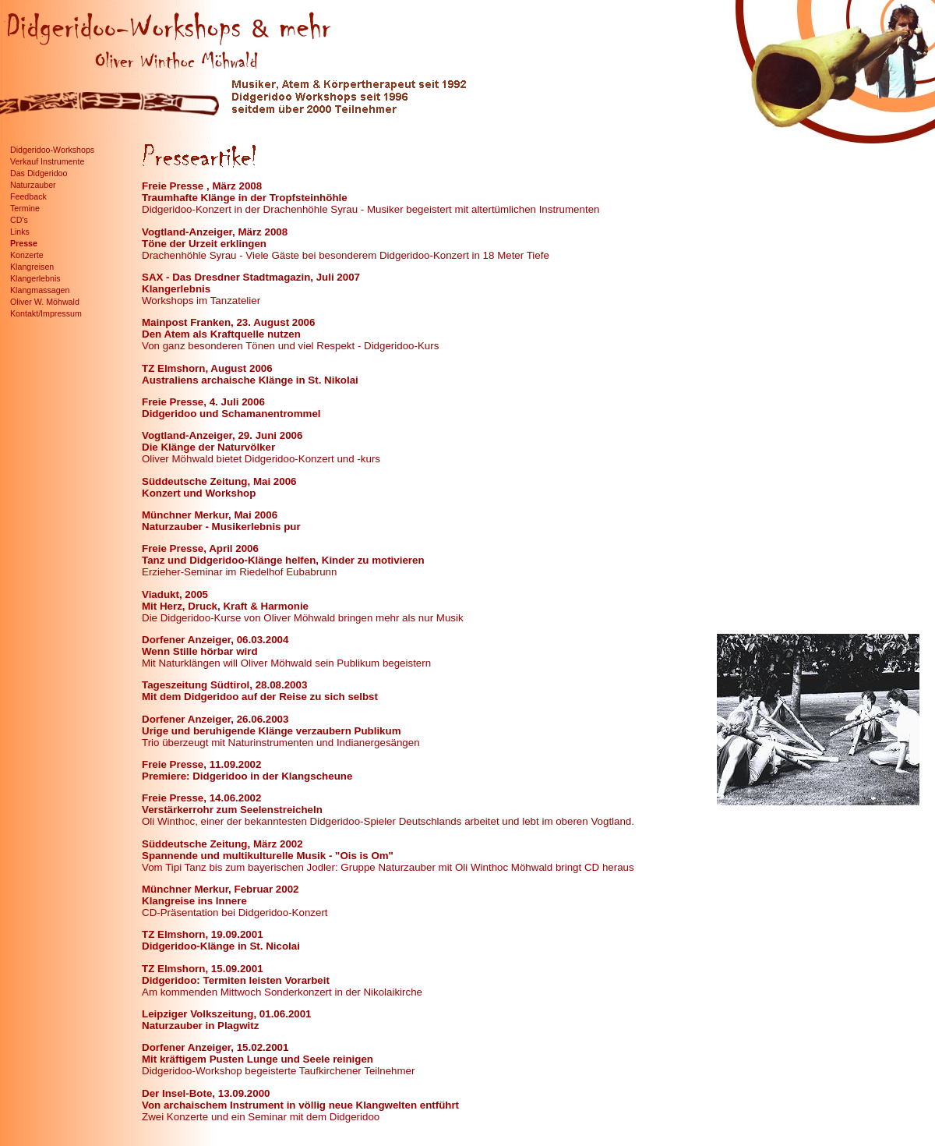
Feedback (28, 196)
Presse (23, 243)
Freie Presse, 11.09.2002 (201, 764)
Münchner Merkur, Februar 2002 (220, 889)
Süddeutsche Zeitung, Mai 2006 (219, 481)
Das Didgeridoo (38, 173)
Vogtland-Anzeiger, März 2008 (215, 232)
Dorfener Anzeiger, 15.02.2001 (215, 1047)
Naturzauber (33, 184)
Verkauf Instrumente (47, 161)
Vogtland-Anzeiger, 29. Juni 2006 (222, 435)
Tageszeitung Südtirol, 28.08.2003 (224, 685)
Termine (25, 208)
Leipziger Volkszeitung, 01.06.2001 (227, 1014)
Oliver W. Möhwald (44, 301)
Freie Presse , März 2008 (202, 186)
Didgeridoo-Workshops (52, 149)
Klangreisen (32, 266)
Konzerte (27, 255)
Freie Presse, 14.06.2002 (201, 798)
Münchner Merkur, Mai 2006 (209, 515)
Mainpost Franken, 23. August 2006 (228, 322)
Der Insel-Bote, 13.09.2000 (206, 1093)
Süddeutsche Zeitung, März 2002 (222, 844)
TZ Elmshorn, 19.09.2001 (202, 934)
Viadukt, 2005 (175, 594)
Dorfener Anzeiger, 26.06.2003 (215, 719)
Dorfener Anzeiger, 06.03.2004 (215, 640)
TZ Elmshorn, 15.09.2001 (202, 968)
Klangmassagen (39, 290)
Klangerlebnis (35, 278)
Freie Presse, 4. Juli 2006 (203, 402)
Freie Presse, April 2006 (200, 548)
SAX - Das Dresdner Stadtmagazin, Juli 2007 (251, 277)
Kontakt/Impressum (46, 313)
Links (20, 231)
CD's (19, 220)
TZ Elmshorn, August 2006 (207, 368)
